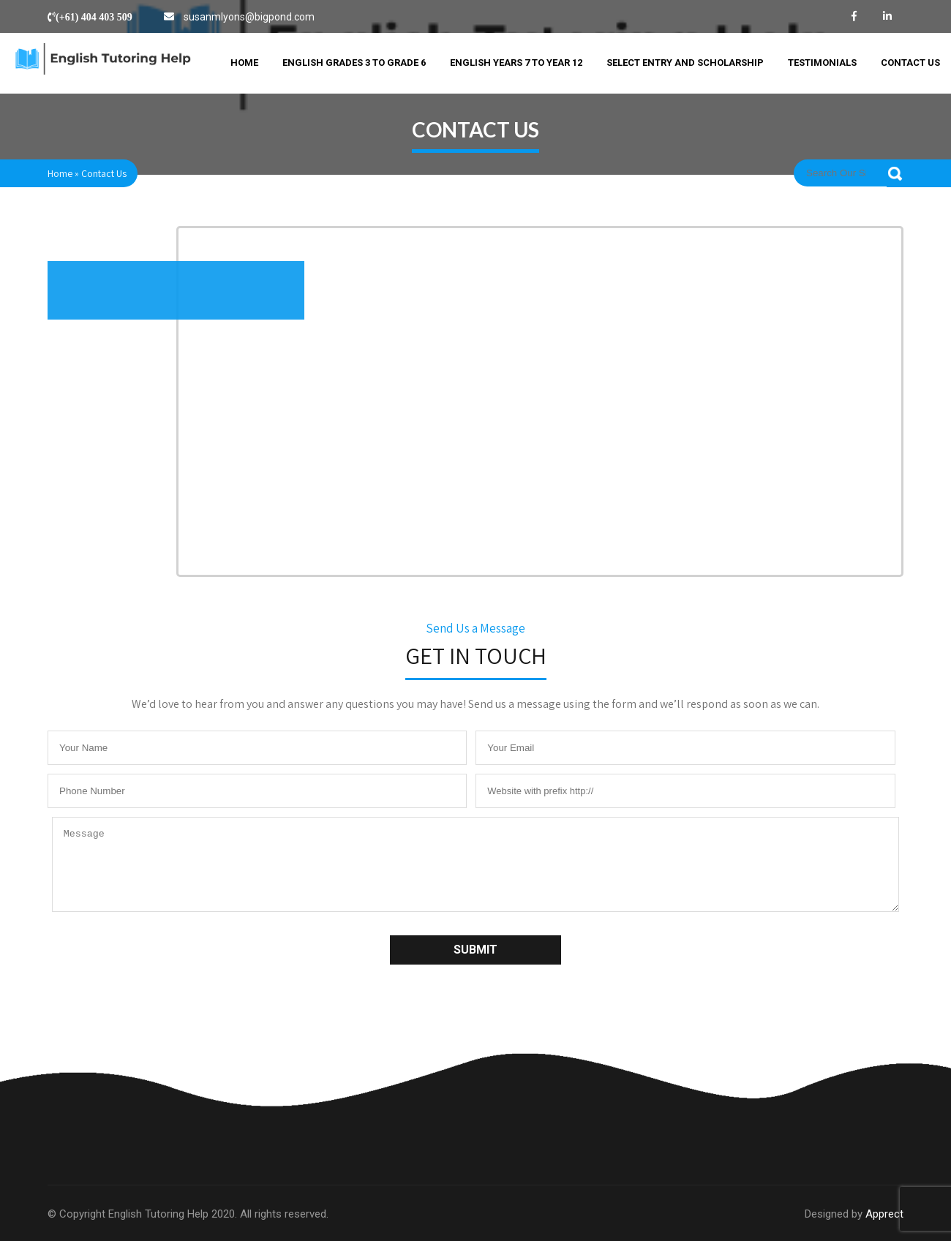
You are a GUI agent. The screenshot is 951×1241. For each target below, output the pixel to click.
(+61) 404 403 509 (94, 17)
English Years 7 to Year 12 (516, 62)
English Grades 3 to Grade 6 (354, 62)
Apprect (884, 1214)
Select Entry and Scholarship (685, 62)
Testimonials (822, 62)
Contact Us (910, 62)
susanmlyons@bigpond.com (249, 17)
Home (244, 62)
